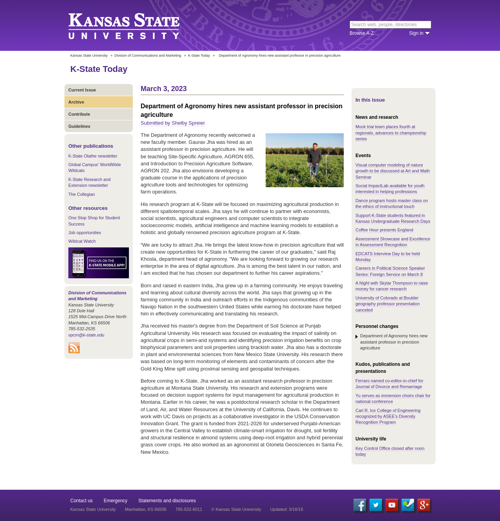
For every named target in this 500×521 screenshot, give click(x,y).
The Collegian (81, 194)
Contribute (79, 114)
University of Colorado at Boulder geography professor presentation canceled (387, 303)
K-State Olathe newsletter (92, 156)
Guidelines (79, 126)
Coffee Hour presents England (384, 229)
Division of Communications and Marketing (147, 55)
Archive (76, 102)
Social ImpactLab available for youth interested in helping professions (390, 188)
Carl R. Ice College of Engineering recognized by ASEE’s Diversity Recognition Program (387, 416)
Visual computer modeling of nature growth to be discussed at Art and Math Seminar (392, 171)
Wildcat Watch (82, 241)
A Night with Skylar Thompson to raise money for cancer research (391, 286)
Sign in (416, 33)
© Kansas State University (236, 509)
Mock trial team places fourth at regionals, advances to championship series (390, 132)
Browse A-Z (362, 33)
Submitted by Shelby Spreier (173, 123)
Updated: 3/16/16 (286, 509)
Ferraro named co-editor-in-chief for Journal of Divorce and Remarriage (389, 383)
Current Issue (82, 90)
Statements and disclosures (167, 500)
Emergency (115, 500)
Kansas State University (133, 25)
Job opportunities (84, 232)
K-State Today (199, 55)
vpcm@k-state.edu (86, 335)
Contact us (81, 500)
